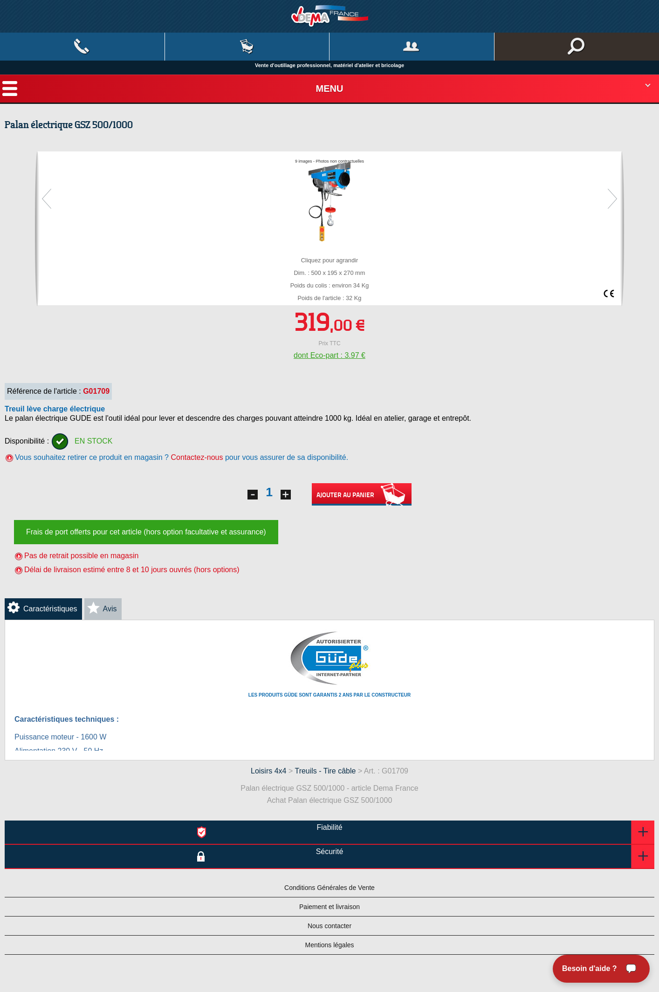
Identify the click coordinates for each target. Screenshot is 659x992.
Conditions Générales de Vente (329, 887)
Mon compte (412, 47)
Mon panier (247, 47)
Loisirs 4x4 (268, 771)
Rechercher (576, 47)
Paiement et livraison (329, 906)
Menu (329, 88)
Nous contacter (329, 926)
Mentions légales (329, 945)
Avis (110, 609)
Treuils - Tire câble (326, 771)
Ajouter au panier (361, 494)
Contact (82, 47)
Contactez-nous (197, 457)
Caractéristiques (50, 609)
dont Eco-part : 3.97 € (329, 355)
